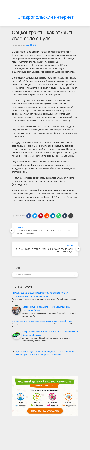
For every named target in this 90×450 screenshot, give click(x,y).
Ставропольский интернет (45, 17)
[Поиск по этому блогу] (45, 274)
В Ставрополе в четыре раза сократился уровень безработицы (42, 321)
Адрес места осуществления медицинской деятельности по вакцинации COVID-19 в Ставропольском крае (45, 353)
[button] (28, 215)
